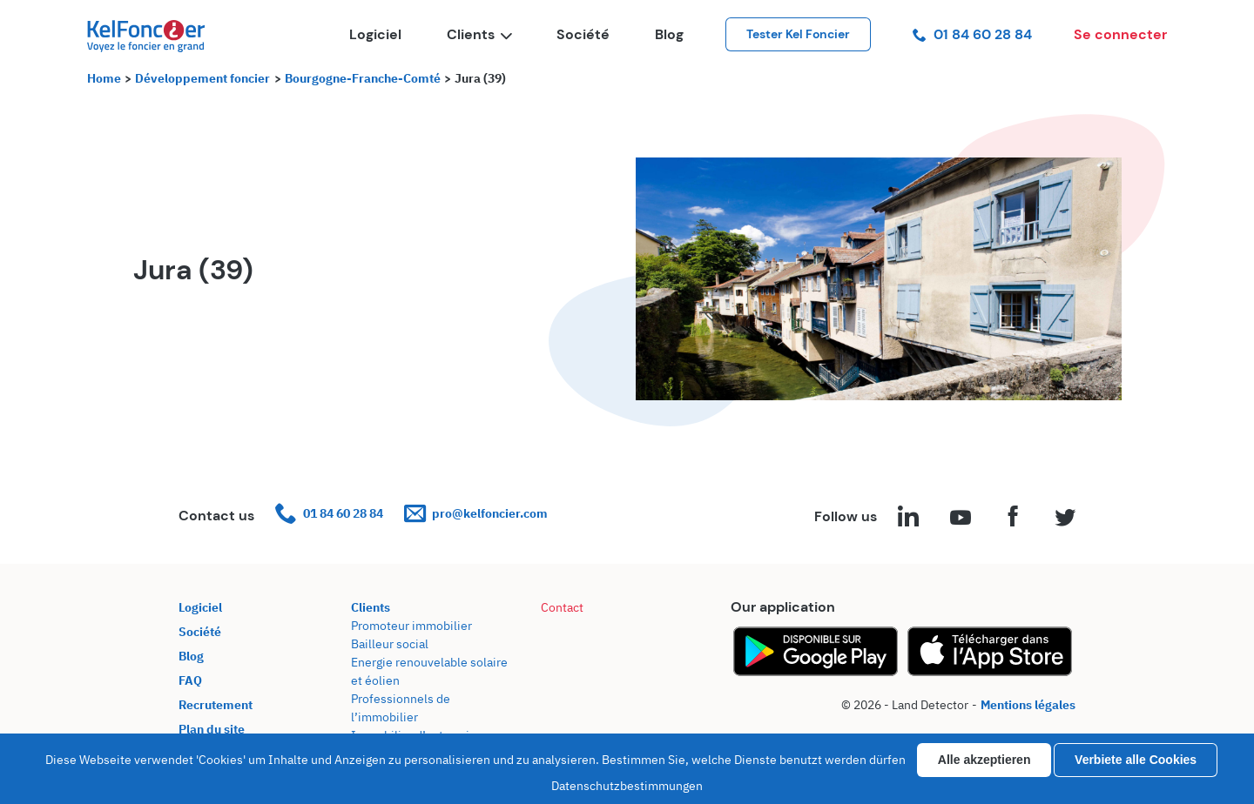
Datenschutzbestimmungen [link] (627, 786)
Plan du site (212, 729)
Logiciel (375, 34)
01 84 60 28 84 (972, 34)
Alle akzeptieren (984, 760)
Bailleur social (389, 644)
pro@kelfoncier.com (476, 514)
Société (583, 34)
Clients (479, 34)
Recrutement (216, 705)
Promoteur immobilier (411, 625)
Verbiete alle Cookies (1136, 760)
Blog (669, 34)
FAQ (190, 680)
